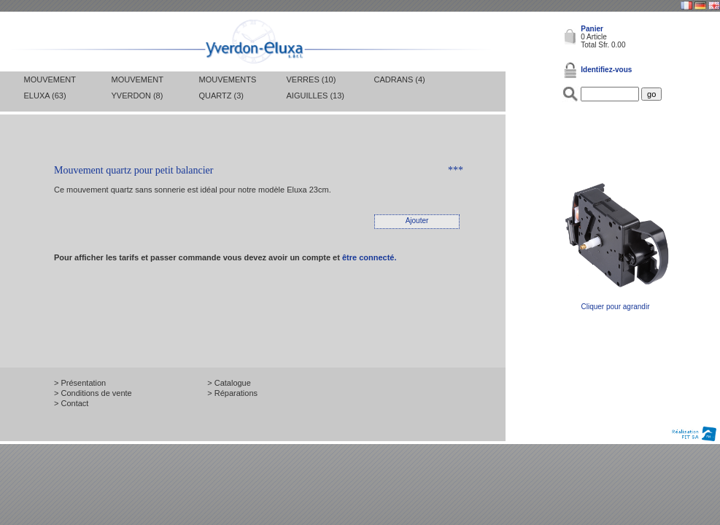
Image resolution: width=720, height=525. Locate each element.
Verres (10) (311, 79)
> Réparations (232, 393)
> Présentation (80, 382)
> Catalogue (229, 382)
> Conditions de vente (93, 393)
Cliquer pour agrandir (615, 303)
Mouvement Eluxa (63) (50, 87)
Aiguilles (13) (315, 95)
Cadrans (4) (399, 79)
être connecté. (369, 257)
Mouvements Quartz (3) (228, 87)
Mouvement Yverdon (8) (137, 87)
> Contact (71, 403)
